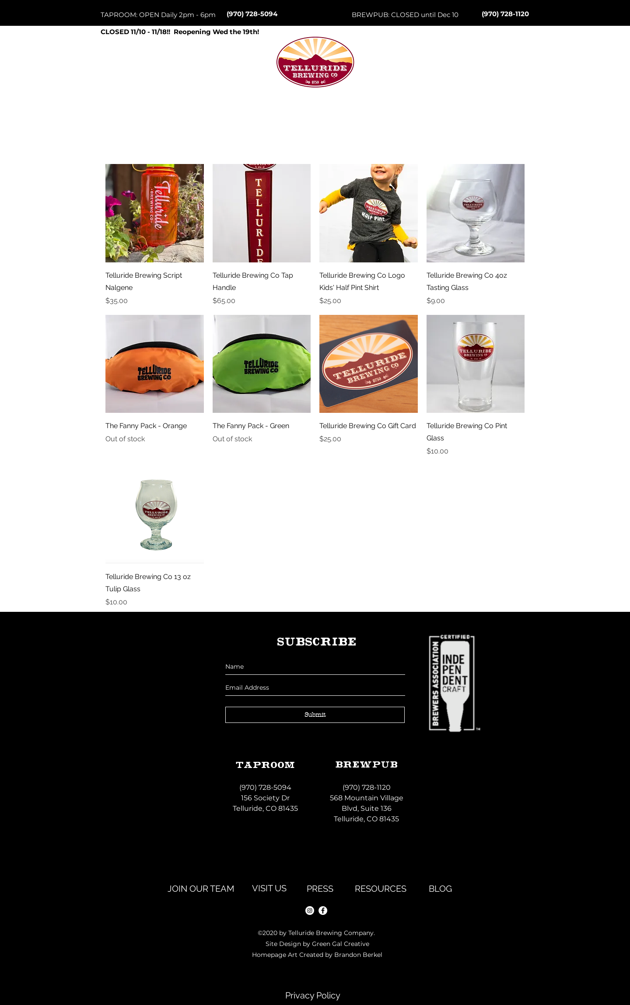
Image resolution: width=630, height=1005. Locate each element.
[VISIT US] (269, 888)
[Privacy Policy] (313, 995)
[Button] (314, 79)
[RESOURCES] (381, 888)
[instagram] (309, 910)
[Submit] (315, 715)
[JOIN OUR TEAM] (201, 888)
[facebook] (322, 910)
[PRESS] (320, 888)
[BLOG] (440, 888)
